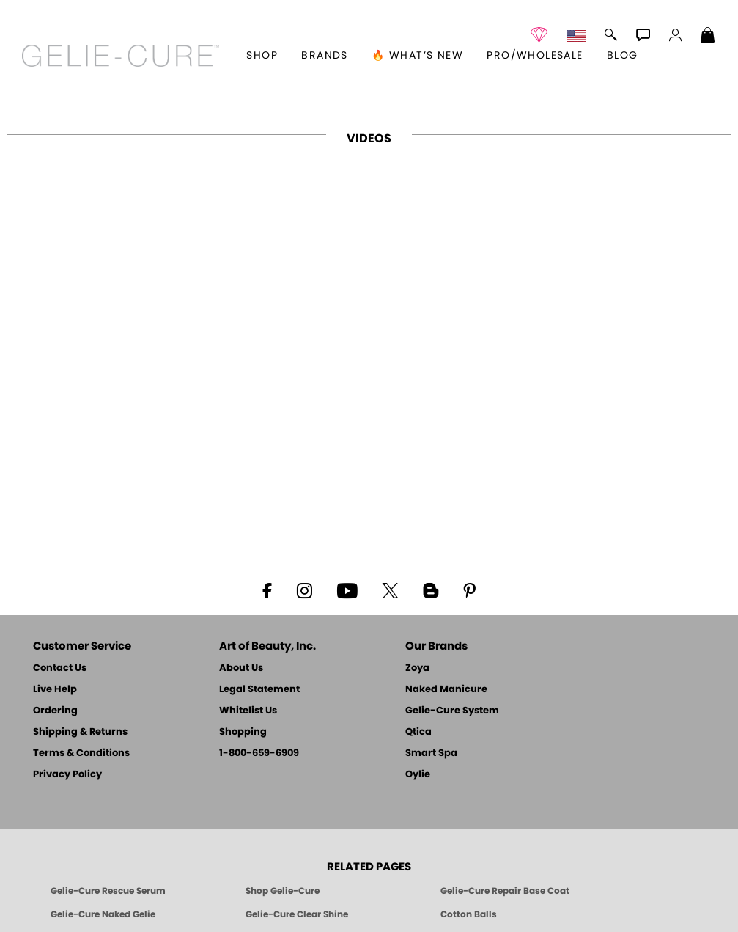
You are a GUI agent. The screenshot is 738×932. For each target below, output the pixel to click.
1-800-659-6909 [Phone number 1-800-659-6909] (259, 753)
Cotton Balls (468, 914)
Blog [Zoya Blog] (622, 56)
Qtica (418, 732)
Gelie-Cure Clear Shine (297, 914)
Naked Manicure (446, 689)
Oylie (417, 774)
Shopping (243, 732)
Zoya (417, 668)
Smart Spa (431, 753)
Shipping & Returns (80, 732)
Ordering (55, 711)
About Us (241, 668)
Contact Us (59, 668)
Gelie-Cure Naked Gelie (103, 914)
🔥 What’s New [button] (417, 56)
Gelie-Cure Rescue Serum (108, 891)
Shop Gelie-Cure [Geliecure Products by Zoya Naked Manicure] (283, 891)
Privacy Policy (67, 774)
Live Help (55, 689)
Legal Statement (259, 689)
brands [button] (324, 56)
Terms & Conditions (81, 753)
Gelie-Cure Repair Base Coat (504, 891)
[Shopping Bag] (708, 37)
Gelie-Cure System (452, 711)
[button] (120, 56)
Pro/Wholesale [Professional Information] (535, 56)
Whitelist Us (248, 711)
